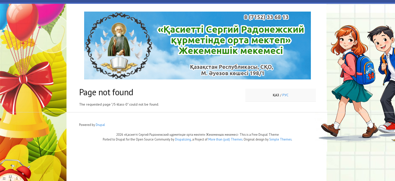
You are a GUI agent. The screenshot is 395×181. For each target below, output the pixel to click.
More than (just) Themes (225, 139)
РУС (285, 95)
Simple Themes (280, 139)
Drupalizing (183, 139)
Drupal (100, 125)
